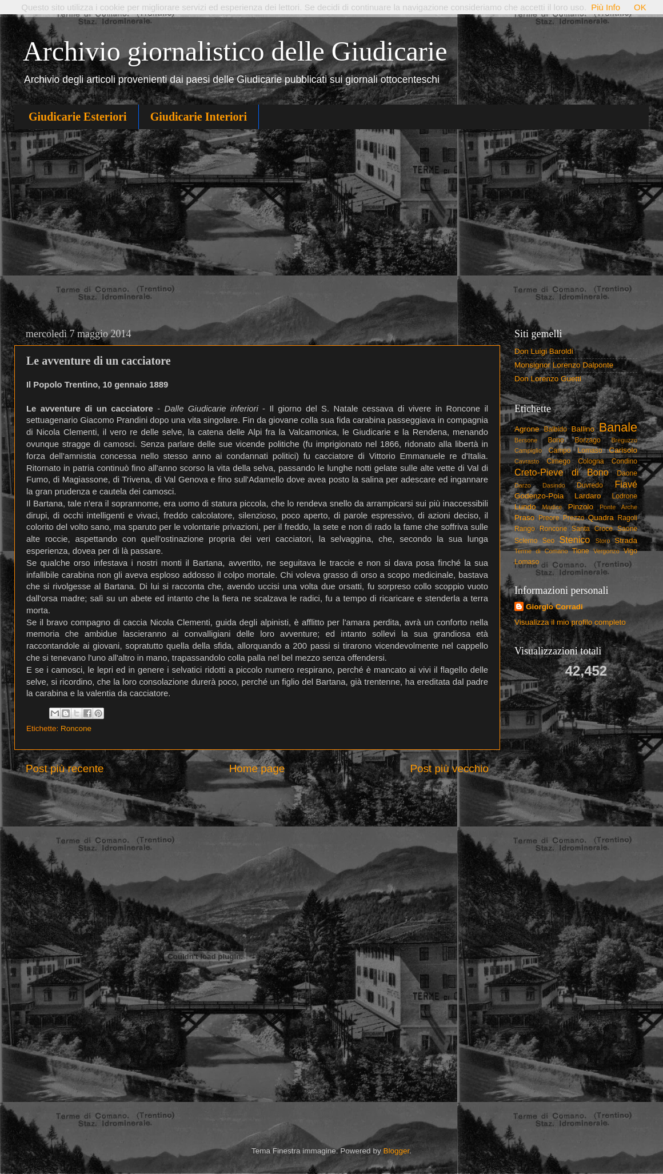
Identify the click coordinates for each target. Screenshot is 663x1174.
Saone (627, 529)
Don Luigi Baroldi (543, 351)
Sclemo (525, 541)
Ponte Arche (618, 507)
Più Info (605, 7)
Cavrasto (526, 461)
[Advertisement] (331, 226)
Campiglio (528, 450)
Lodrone (624, 496)
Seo (548, 541)
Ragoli (627, 518)
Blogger (396, 1151)
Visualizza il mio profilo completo (570, 622)
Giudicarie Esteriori (78, 116)
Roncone (76, 728)
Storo (603, 540)
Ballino (582, 429)
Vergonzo (606, 551)
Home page (257, 768)
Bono (556, 440)
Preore (548, 518)
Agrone (527, 429)
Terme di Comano (541, 551)
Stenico (574, 539)
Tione (580, 551)
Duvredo (590, 485)
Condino (624, 461)
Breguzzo (624, 440)
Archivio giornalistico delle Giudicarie (235, 51)
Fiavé (625, 484)
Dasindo (553, 485)
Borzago (588, 440)
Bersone (525, 440)
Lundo (525, 506)
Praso (524, 517)
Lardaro (587, 496)
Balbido (555, 429)
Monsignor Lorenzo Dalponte (563, 365)
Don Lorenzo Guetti (547, 378)
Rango (524, 529)
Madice (552, 507)
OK (640, 7)
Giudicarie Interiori (198, 116)
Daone (627, 473)
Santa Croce (592, 529)
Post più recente (65, 768)
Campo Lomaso (575, 450)
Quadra (601, 517)
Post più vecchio (449, 768)
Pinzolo (580, 506)
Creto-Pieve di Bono (561, 472)
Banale (618, 427)
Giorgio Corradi (554, 606)
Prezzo (574, 518)
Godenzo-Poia (539, 496)
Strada (625, 540)
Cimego (558, 461)
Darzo (522, 485)
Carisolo (623, 450)
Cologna (591, 461)
